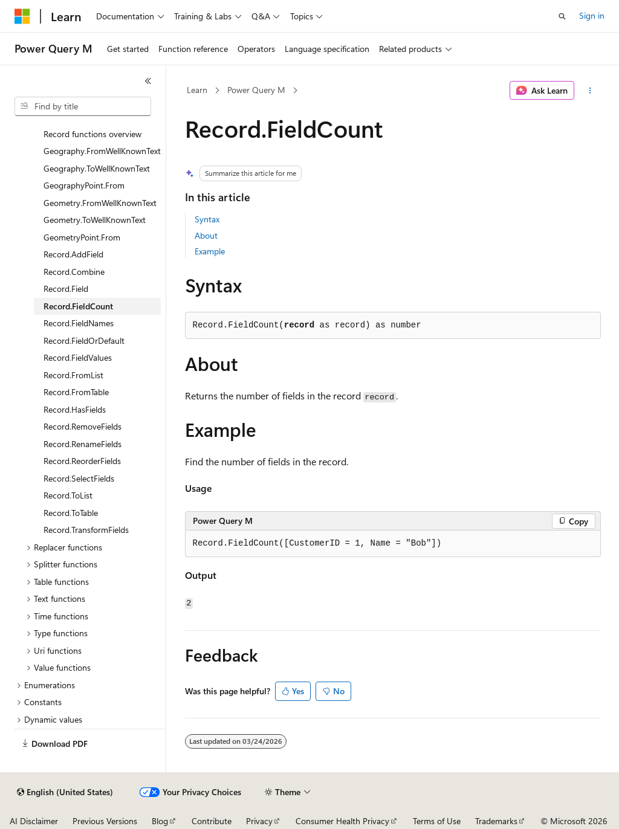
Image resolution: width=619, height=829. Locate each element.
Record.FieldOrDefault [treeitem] (84, 340)
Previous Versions (105, 821)
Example (210, 251)
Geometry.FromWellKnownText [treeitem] (100, 202)
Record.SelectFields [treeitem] (79, 478)
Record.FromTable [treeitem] (76, 392)
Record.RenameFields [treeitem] (83, 444)
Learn (197, 89)
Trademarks (496, 821)
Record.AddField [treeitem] (73, 254)
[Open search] (562, 16)
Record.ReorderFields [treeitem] (82, 460)
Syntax (207, 219)
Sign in (591, 15)
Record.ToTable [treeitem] (71, 512)
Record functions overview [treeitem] (92, 134)
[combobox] (83, 106)
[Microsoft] (22, 16)
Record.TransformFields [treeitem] (86, 529)
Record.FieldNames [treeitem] (79, 323)
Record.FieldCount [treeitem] (78, 306)
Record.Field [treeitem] (66, 288)
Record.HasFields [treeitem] (75, 409)
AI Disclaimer (34, 821)
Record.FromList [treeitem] (73, 375)
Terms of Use (437, 821)
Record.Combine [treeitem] (74, 271)
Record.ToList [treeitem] (68, 495)
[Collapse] (148, 81)
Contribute (212, 821)
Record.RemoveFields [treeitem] (83, 426)
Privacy (259, 821)
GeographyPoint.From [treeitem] (84, 185)
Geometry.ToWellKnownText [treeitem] (95, 219)
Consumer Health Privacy (342, 821)
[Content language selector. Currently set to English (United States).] (65, 792)
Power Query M (256, 89)
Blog (160, 821)
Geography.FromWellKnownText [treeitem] (102, 150)
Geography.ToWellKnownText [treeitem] (97, 168)
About (206, 235)
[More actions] (589, 90)
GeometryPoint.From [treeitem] (82, 237)
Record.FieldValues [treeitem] (78, 357)
